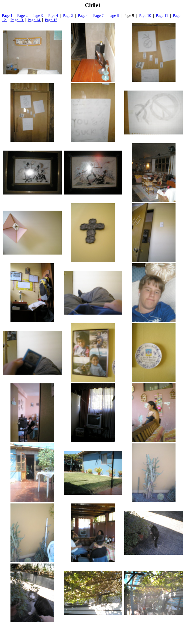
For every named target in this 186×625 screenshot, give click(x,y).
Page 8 (114, 15)
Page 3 (38, 15)
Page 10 (145, 15)
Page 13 (17, 20)
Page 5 (68, 15)
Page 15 (51, 20)
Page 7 (99, 15)
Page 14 (34, 20)
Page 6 (83, 15)
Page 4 (53, 15)
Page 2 (23, 15)
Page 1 (7, 15)
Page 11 (162, 15)
